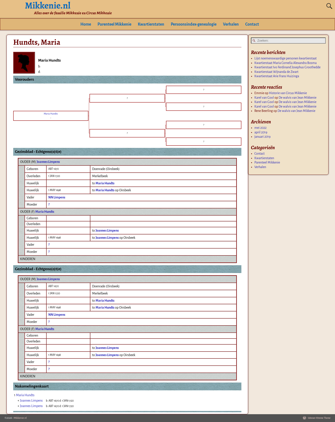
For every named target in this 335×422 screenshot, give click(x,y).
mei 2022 (260, 127)
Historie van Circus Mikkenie (288, 93)
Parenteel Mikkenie (114, 24)
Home (85, 24)
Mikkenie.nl (20, 418)
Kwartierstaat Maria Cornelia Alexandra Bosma (285, 63)
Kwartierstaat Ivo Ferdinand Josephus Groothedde (287, 67)
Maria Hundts (44, 211)
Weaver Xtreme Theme (319, 418)
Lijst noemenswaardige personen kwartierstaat (285, 58)
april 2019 (260, 132)
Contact (252, 24)
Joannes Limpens (48, 162)
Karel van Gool (264, 97)
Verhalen (231, 24)
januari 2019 (262, 136)
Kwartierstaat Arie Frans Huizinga (276, 76)
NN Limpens (56, 197)
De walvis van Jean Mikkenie (297, 97)
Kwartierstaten (151, 24)
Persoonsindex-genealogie (193, 24)
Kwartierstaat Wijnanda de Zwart (276, 72)
